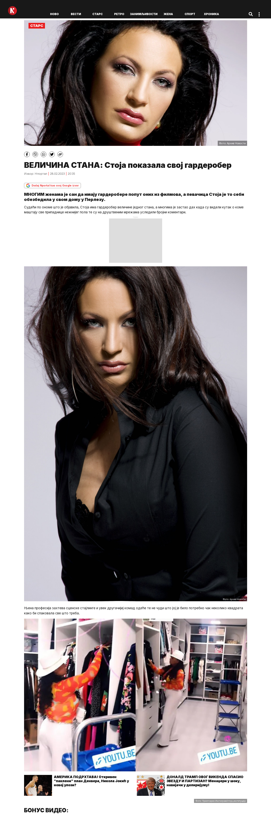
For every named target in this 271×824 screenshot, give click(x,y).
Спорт (190, 14)
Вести (76, 14)
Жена (168, 14)
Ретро (119, 14)
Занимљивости (144, 14)
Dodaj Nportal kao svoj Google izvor (52, 185)
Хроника (211, 14)
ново (54, 14)
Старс (97, 14)
